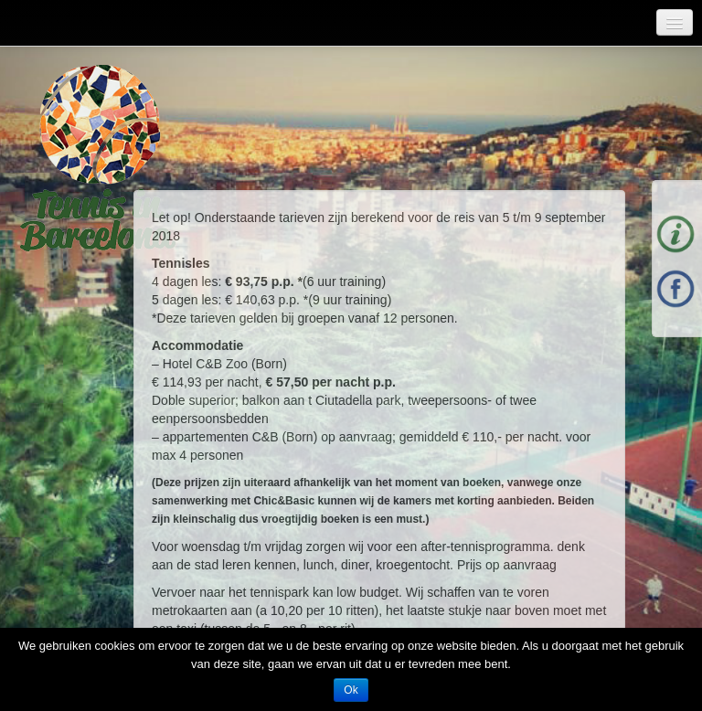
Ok (350, 690)
